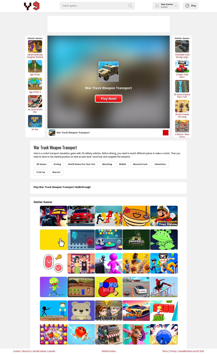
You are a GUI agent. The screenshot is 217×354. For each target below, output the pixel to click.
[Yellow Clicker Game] (53, 239)
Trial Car (40, 172)
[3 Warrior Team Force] (182, 129)
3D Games (41, 164)
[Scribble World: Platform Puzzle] (53, 263)
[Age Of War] (35, 68)
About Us (26, 351)
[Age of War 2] (35, 85)
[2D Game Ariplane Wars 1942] (182, 89)
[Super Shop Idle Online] (108, 334)
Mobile (122, 164)
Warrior (56, 172)
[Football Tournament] (136, 239)
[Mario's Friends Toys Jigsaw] (163, 215)
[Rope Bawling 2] (81, 334)
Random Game (108, 351)
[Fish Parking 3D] (136, 287)
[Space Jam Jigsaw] (136, 263)
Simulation (160, 164)
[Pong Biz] (108, 287)
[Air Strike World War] (35, 104)
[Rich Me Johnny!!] (81, 239)
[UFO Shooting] (163, 239)
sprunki (51, 351)
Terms (165, 351)
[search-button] (130, 6)
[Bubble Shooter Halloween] (108, 239)
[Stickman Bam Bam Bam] (53, 310)
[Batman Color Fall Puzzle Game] (53, 215)
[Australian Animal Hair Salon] (136, 334)
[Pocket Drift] (136, 310)
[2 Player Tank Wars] (182, 69)
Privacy (173, 351)
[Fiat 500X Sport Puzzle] (81, 215)
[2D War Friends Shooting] (182, 109)
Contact (16, 351)
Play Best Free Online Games (32, 5)
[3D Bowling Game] (163, 334)
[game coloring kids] (81, 310)
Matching (107, 164)
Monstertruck (140, 164)
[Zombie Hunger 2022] (53, 287)
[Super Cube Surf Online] (163, 310)
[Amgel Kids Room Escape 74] (81, 287)
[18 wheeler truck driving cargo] (182, 49)
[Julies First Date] (81, 263)
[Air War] (35, 123)
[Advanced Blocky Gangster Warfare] (35, 49)
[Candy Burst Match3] (53, 334)
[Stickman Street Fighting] (108, 215)
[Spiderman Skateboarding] (163, 287)
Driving (57, 164)
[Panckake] (136, 215)
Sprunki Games (39, 351)
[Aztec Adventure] (108, 310)
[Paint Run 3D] (108, 263)
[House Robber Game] (163, 263)
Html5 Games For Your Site (81, 164)
